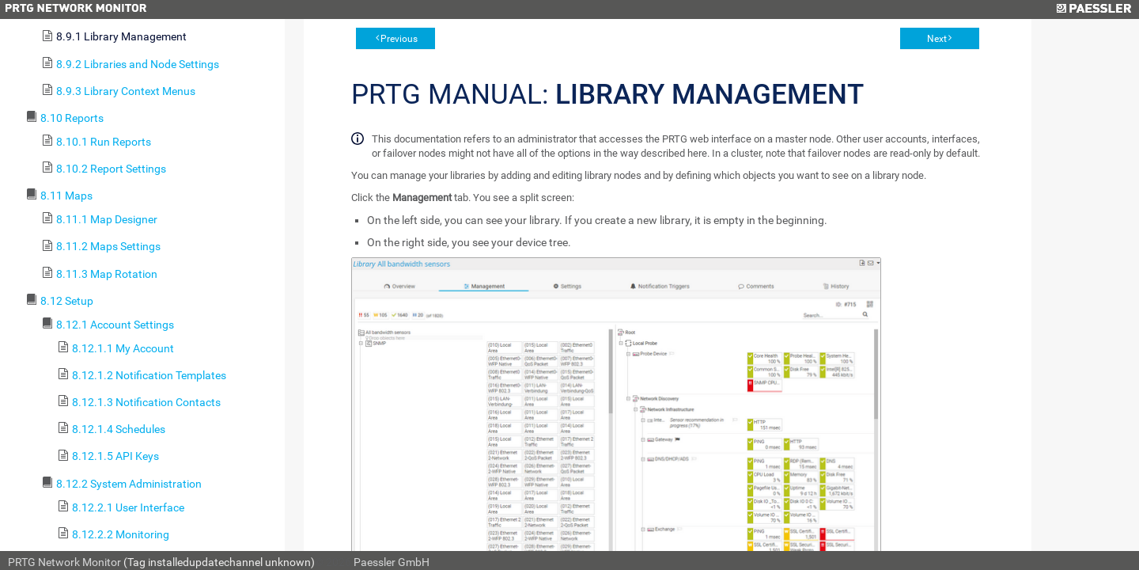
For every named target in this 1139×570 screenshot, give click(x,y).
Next (937, 38)
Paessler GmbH (391, 562)
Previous (399, 38)
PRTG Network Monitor (64, 562)
